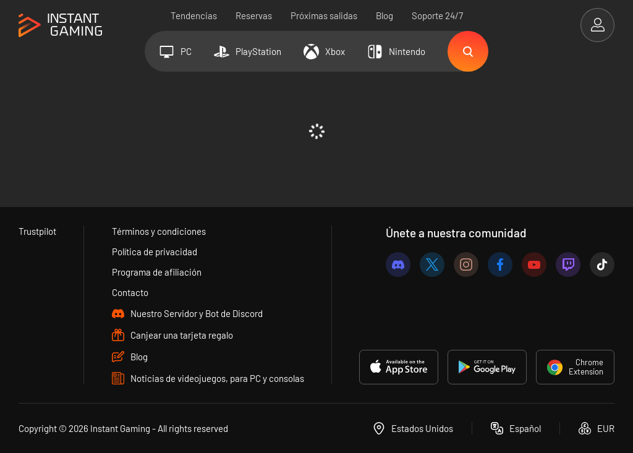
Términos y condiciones (159, 231)
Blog (384, 15)
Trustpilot (37, 231)
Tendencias (194, 15)
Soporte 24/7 (437, 15)
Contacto (130, 292)
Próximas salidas (324, 15)
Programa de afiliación (157, 271)
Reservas (254, 15)
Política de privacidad (154, 251)
